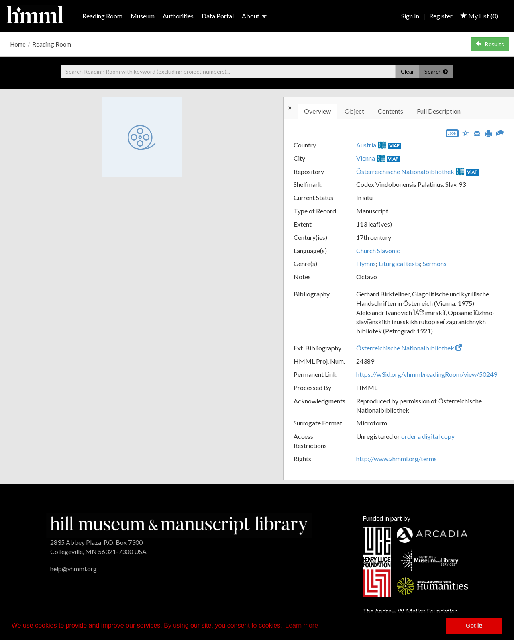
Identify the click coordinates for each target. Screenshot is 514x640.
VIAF (394, 146)
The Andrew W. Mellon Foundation (410, 611)
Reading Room (102, 16)
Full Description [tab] (439, 111)
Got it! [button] (474, 625)
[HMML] (179, 524)
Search (436, 71)
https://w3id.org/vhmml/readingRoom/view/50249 (426, 374)
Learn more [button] (301, 625)
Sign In (410, 16)
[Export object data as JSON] (452, 135)
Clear (407, 71)
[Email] (477, 133)
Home (18, 44)
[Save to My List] (466, 133)
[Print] (488, 133)
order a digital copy (428, 436)
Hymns (366, 263)
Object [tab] (354, 111)
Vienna (365, 158)
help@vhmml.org (73, 569)
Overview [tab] (317, 111)
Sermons (435, 263)
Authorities (178, 16)
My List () (479, 16)
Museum (143, 16)
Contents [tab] (390, 111)
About (254, 16)
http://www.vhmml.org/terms (396, 458)
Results (490, 44)
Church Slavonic (378, 250)
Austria (366, 145)
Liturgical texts (399, 263)
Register (441, 16)
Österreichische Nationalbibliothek (405, 171)
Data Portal (218, 16)
